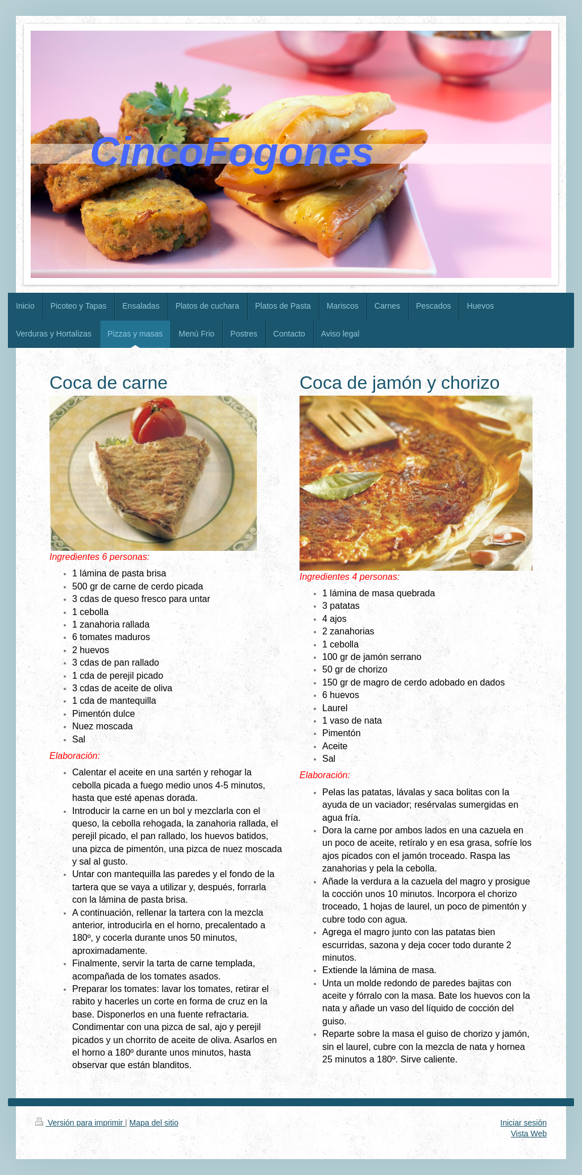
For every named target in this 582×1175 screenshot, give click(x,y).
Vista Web (529, 1133)
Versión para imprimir (80, 1122)
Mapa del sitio (154, 1122)
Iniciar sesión (523, 1122)
